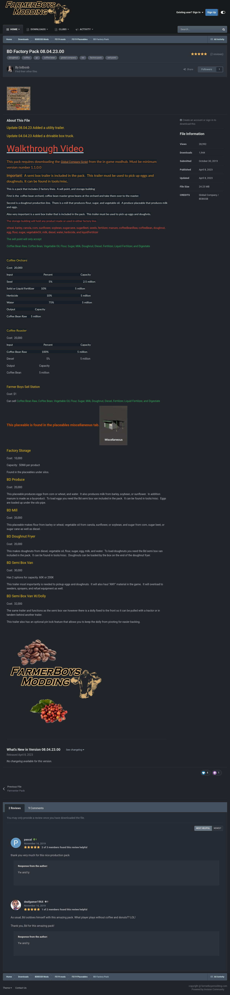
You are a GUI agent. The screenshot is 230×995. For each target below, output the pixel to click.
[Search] (191, 29)
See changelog (75, 749)
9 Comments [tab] (36, 808)
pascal (28, 839)
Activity (85, 29)
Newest (217, 828)
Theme (7, 988)
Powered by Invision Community (208, 989)
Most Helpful (203, 828)
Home (14, 29)
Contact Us (21, 988)
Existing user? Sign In (190, 12)
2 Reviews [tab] (15, 808)
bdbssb (24, 67)
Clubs (62, 29)
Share (188, 69)
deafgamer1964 (33, 901)
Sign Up (211, 12)
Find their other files (26, 71)
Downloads (38, 29)
